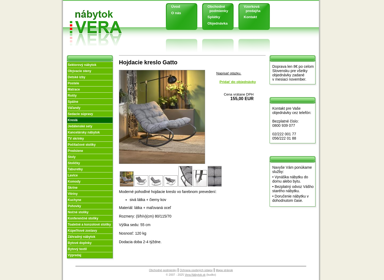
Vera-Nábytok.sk (195, 274)
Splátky (213, 17)
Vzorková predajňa (250, 9)
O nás (176, 13)
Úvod (175, 7)
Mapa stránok (224, 270)
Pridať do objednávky (237, 82)
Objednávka (217, 23)
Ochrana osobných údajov (196, 270)
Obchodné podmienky (215, 9)
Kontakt (250, 17)
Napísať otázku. (228, 73)
